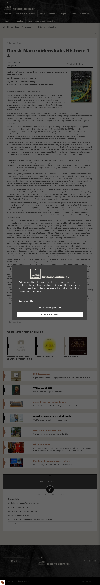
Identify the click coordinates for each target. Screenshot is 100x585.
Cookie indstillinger (27, 301)
